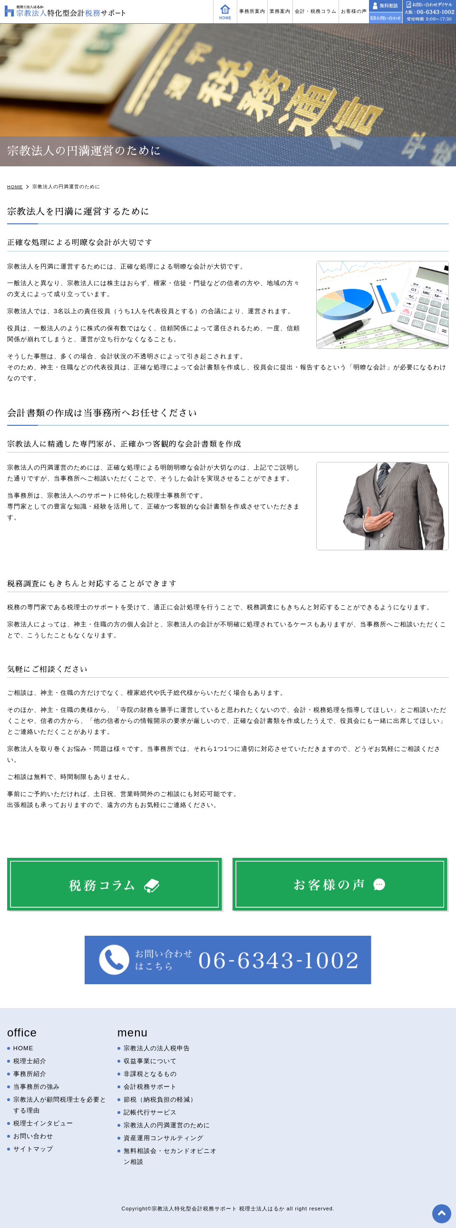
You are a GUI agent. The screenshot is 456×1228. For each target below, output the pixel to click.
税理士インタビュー (43, 1123)
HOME (23, 1048)
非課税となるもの (150, 1073)
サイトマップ (33, 1148)
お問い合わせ (33, 1136)
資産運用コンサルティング (164, 1138)
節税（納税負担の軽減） (160, 1099)
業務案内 (280, 11)
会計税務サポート (150, 1086)
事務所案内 (252, 11)
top (441, 1213)
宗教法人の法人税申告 (157, 1048)
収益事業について (150, 1061)
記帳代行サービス (150, 1112)
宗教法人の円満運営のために (167, 1125)
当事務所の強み (36, 1086)
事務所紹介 (30, 1073)
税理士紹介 (30, 1061)
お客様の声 (354, 11)
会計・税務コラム (316, 11)
